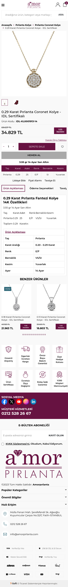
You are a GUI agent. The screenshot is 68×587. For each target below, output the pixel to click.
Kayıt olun (56, 435)
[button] (23, 334)
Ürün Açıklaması (13, 188)
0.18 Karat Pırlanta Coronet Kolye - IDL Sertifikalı (15, 318)
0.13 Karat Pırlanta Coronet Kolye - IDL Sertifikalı (51, 318)
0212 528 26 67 (16, 413)
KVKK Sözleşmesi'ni (17, 443)
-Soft (13, 583)
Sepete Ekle (37, 146)
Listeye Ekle (19, 180)
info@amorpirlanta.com (24, 534)
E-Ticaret (22, 583)
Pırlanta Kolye (23, 25)
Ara (61, 14)
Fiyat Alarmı (35, 180)
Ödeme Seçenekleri (41, 188)
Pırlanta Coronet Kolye (48, 25)
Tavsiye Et (50, 180)
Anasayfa (6, 25)
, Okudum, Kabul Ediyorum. (32, 443)
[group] (34, 63)
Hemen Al (33, 155)
